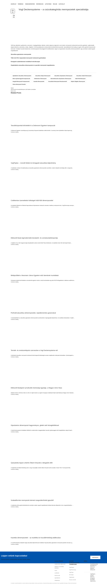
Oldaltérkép (57, 580)
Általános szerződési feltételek (59, 567)
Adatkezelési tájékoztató (60, 564)
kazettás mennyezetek (39, 81)
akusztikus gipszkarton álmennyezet (63, 75)
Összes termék (72, 579)
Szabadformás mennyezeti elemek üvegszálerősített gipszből (32, 500)
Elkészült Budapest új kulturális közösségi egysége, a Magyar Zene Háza (36, 388)
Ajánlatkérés (57, 578)
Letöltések (57, 573)
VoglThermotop (72, 569)
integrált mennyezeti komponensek (21, 81)
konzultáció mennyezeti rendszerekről (57, 81)
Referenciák (57, 575)
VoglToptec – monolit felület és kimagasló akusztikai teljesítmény (33, 163)
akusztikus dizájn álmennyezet (42, 75)
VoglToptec (71, 567)
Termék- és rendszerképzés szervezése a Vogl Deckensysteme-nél (34, 350)
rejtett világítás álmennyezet (78, 81)
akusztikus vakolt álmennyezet (83, 75)
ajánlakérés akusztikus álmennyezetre (22, 75)
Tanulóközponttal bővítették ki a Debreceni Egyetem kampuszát (33, 125)
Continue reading (14, 132)
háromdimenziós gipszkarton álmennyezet (61, 78)
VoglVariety (71, 577)
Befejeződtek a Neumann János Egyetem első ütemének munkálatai (35, 275)
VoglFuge (71, 572)
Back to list (13, 91)
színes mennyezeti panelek (19, 84)
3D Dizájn (71, 574)
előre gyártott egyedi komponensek (21, 78)
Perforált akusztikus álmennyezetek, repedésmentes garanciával (33, 313)
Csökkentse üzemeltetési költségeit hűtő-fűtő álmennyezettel (32, 200)
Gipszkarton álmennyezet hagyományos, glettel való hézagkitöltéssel (35, 425)
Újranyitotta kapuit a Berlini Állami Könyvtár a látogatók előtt (32, 463)
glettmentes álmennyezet (40, 78)
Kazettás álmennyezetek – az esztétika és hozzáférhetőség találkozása (36, 538)
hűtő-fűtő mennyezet (80, 78)
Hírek (56, 570)
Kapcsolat (95, 557)
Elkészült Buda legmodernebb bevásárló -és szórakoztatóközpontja (34, 238)
